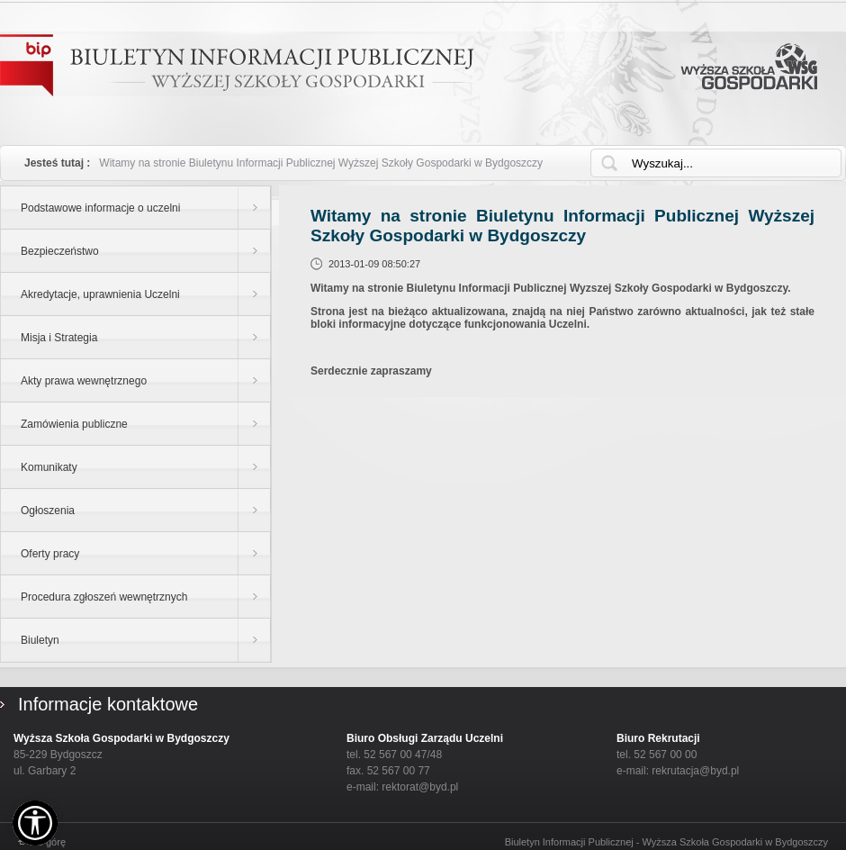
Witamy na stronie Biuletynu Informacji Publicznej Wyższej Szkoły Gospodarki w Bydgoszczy (321, 163)
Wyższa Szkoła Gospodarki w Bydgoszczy (748, 66)
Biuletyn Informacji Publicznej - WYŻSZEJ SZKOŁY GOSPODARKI (237, 65)
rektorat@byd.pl (420, 787)
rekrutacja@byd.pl (695, 770)
